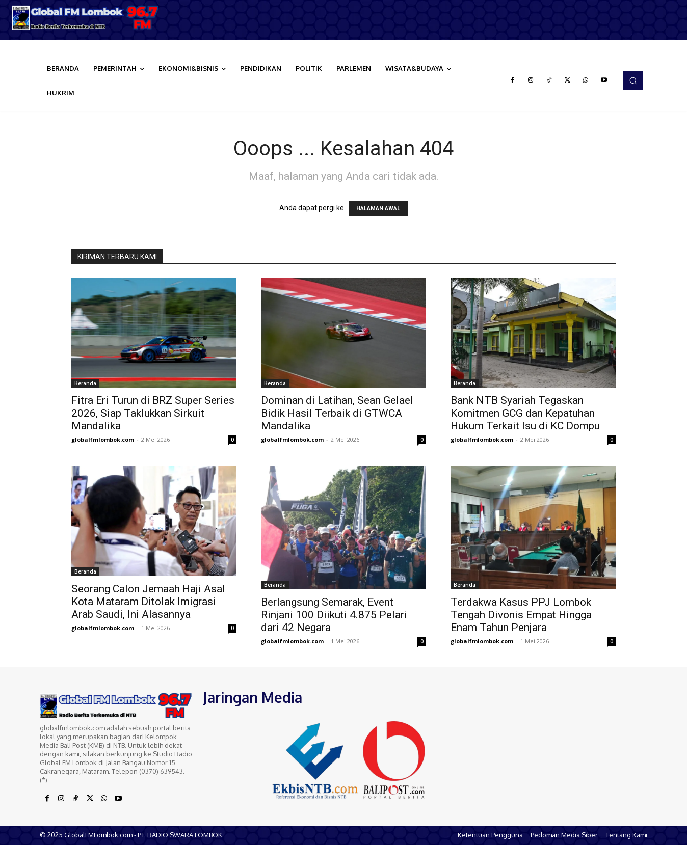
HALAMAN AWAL (378, 208)
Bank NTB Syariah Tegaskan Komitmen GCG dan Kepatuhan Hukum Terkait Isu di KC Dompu (525, 413)
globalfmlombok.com (102, 439)
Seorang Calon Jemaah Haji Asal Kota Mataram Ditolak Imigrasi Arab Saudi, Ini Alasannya (148, 601)
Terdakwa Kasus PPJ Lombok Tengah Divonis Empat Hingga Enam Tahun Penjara (521, 615)
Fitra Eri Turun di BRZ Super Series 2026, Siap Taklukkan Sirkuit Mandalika (152, 413)
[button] (633, 80)
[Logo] (86, 17)
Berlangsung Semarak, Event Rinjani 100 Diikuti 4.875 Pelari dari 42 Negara (334, 615)
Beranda (85, 383)
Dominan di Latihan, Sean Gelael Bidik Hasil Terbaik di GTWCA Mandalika (337, 413)
